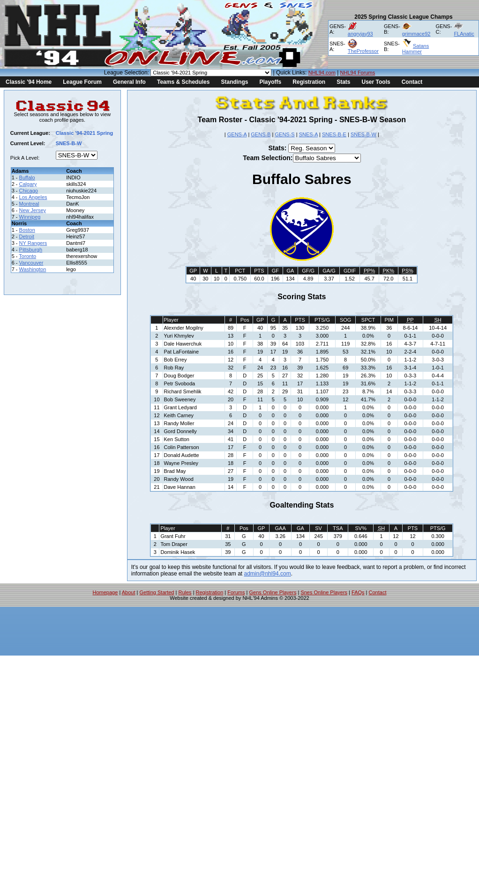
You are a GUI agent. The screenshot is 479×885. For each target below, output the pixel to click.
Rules (184, 592)
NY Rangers (33, 243)
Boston (27, 230)
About (128, 592)
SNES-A (308, 134)
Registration (308, 82)
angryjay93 (360, 34)
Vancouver (31, 263)
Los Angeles (33, 197)
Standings (234, 82)
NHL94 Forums (357, 72)
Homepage (105, 592)
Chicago (28, 190)
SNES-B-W (363, 134)
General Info (129, 82)
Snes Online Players (323, 592)
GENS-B (260, 134)
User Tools (376, 82)
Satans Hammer (415, 48)
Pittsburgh (31, 249)
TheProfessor (363, 51)
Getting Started (156, 592)
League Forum (82, 82)
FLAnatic (464, 34)
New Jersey (32, 210)
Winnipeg (30, 217)
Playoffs (270, 82)
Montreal (29, 203)
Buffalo (27, 177)
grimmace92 (416, 34)
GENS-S (284, 134)
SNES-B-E (334, 134)
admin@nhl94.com (267, 573)
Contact (412, 82)
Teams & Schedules (183, 82)
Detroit (26, 236)
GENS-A (237, 134)
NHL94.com (322, 72)
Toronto (27, 256)
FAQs (358, 592)
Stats (343, 82)
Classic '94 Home (29, 82)
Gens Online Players (273, 592)
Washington (32, 269)
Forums (236, 592)
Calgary (28, 184)
